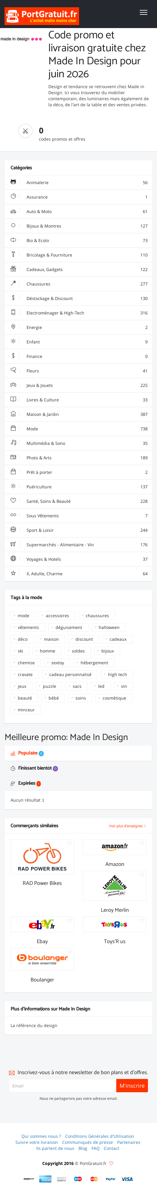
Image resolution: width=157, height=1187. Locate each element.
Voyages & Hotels (79, 559)
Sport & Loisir (79, 530)
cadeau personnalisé (70, 674)
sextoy (57, 662)
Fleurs (79, 371)
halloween (109, 627)
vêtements (28, 627)
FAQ (95, 1148)
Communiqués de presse (87, 1142)
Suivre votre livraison (36, 1142)
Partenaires (128, 1142)
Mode (79, 429)
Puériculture (79, 487)
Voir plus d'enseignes (127, 826)
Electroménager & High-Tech (79, 313)
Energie (79, 327)
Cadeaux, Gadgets (79, 269)
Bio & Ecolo (79, 240)
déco (22, 639)
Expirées (26, 783)
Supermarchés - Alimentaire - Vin (79, 545)
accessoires (57, 615)
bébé (54, 698)
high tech (117, 674)
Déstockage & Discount (79, 298)
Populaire (27, 753)
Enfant (79, 342)
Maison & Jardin (79, 414)
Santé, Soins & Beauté (79, 501)
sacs (77, 686)
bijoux (107, 651)
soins (80, 698)
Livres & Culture (79, 400)
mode (23, 615)
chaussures (97, 615)
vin (124, 686)
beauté (25, 698)
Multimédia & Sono (79, 443)
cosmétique (114, 698)
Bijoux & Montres (79, 226)
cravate (25, 674)
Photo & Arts (79, 458)
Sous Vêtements (79, 516)
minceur (26, 710)
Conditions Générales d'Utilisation (99, 1136)
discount (84, 639)
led (101, 686)
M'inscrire (132, 1085)
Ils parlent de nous (55, 1148)
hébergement (94, 662)
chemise (26, 662)
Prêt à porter (79, 472)
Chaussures (79, 284)
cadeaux (118, 639)
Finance (79, 356)
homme (47, 651)
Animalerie (79, 182)
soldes (78, 651)
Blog (82, 1148)
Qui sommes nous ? (41, 1136)
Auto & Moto (79, 211)
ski (20, 651)
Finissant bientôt (34, 768)
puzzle (49, 686)
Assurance (79, 197)
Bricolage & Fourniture (79, 255)
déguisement (69, 627)
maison (51, 639)
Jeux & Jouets (79, 385)
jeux (22, 686)
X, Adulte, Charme (79, 573)
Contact (111, 1148)
